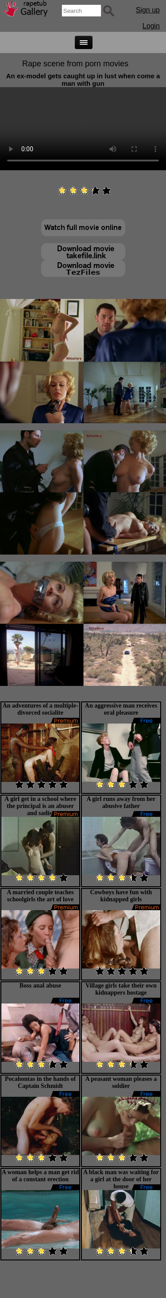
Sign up (148, 10)
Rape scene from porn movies (75, 63)
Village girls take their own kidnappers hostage (121, 989)
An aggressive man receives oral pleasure (121, 709)
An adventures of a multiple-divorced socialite (40, 709)
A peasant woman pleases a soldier (121, 1082)
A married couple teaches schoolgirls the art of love (40, 896)
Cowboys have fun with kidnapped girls (121, 896)
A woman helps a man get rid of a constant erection (40, 1176)
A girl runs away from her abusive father (121, 802)
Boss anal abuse (40, 985)
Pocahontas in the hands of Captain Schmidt (40, 1082)
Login (151, 26)
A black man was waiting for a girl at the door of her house (121, 1179)
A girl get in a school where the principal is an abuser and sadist (40, 806)
